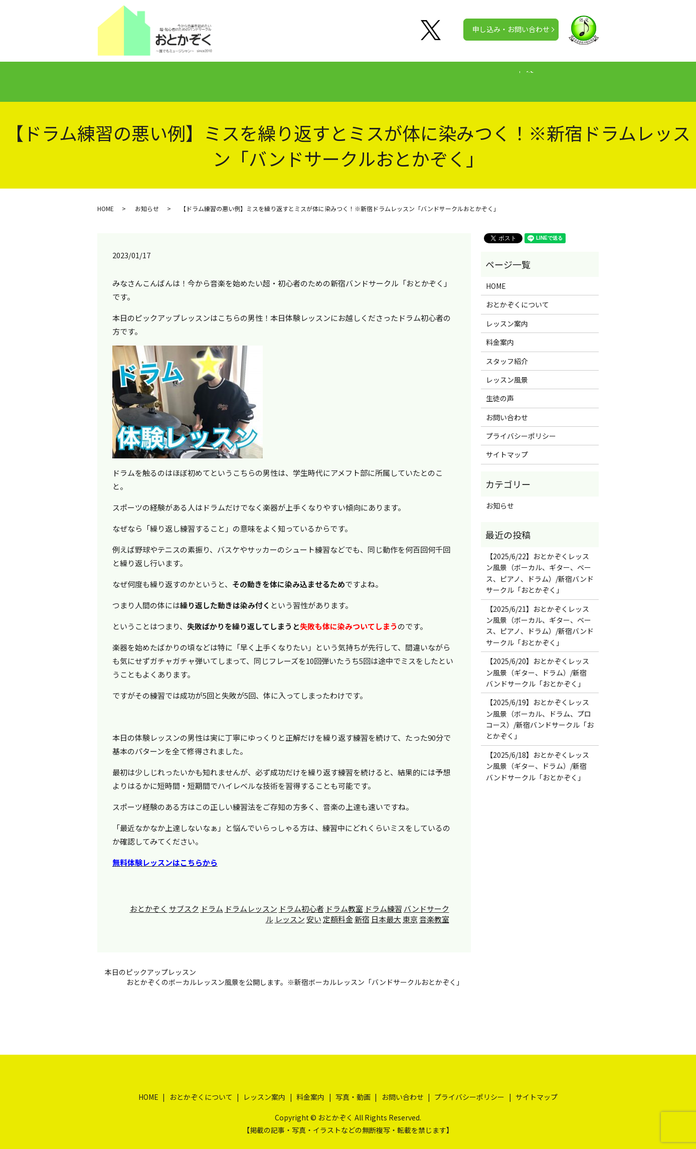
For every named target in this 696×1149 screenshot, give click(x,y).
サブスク (184, 899)
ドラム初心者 (301, 899)
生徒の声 (393, 76)
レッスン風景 (507, 370)
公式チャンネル (509, 76)
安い (313, 909)
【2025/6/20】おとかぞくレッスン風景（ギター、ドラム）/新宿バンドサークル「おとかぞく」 (537, 662)
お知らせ (147, 199)
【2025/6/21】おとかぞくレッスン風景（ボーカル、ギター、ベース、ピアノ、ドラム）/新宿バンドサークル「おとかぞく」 (540, 616)
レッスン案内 (288, 76)
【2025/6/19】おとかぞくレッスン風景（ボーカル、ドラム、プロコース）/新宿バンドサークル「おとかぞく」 (540, 709)
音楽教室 (434, 909)
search (560, 77)
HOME (151, 76)
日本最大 (386, 909)
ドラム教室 (344, 899)
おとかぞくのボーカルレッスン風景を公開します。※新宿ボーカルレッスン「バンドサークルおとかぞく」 (294, 972)
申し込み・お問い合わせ (511, 29)
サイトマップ (507, 445)
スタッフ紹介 (507, 351)
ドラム (212, 899)
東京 (410, 909)
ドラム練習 (383, 899)
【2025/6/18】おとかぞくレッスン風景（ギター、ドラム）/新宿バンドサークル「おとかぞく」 (537, 756)
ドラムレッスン (251, 899)
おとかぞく (148, 899)
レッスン (290, 909)
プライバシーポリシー (521, 426)
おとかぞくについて (214, 76)
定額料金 (338, 909)
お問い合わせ (507, 408)
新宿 (362, 909)
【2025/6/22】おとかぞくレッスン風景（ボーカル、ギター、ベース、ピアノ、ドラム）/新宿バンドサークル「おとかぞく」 (540, 563)
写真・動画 (445, 76)
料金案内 (344, 76)
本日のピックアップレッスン (150, 962)
